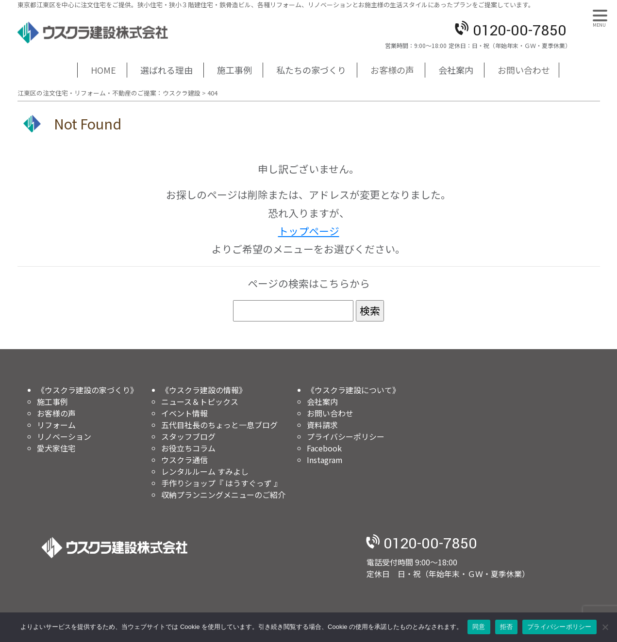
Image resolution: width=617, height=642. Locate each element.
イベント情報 (184, 413)
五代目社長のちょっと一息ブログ (219, 425)
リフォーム (56, 425)
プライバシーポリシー (345, 436)
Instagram (325, 459)
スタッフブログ (188, 436)
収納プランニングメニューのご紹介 (223, 494)
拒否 (506, 626)
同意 (478, 626)
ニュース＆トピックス (199, 401)
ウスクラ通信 (184, 459)
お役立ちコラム (188, 448)
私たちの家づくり (311, 70)
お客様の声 (392, 70)
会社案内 (455, 70)
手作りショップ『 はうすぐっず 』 (221, 483)
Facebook (324, 448)
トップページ (308, 231)
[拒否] (605, 627)
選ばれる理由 (166, 70)
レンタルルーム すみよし (205, 471)
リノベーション (64, 436)
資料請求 (322, 425)
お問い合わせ (524, 70)
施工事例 (234, 70)
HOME (103, 70)
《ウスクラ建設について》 (353, 390)
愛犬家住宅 (56, 448)
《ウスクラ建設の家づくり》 (87, 390)
